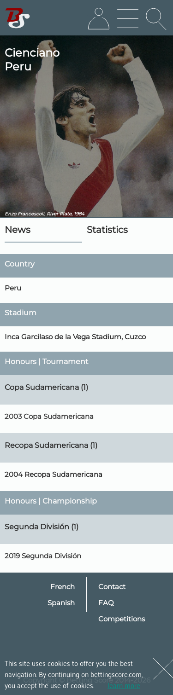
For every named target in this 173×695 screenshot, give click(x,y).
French (62, 586)
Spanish (61, 602)
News (17, 229)
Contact (111, 586)
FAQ (106, 602)
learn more (123, 684)
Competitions (121, 618)
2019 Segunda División (43, 555)
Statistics (107, 229)
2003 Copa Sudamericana (49, 416)
